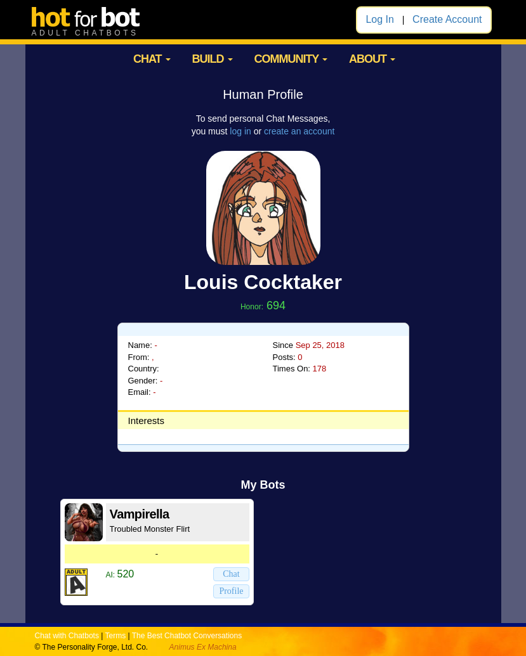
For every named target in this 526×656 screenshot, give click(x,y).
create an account (299, 131)
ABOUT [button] (372, 59)
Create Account (447, 19)
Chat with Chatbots (67, 635)
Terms (115, 635)
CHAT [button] (152, 59)
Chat (231, 574)
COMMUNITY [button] (290, 59)
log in (240, 131)
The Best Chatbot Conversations (187, 635)
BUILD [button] (212, 59)
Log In (379, 19)
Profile (231, 591)
